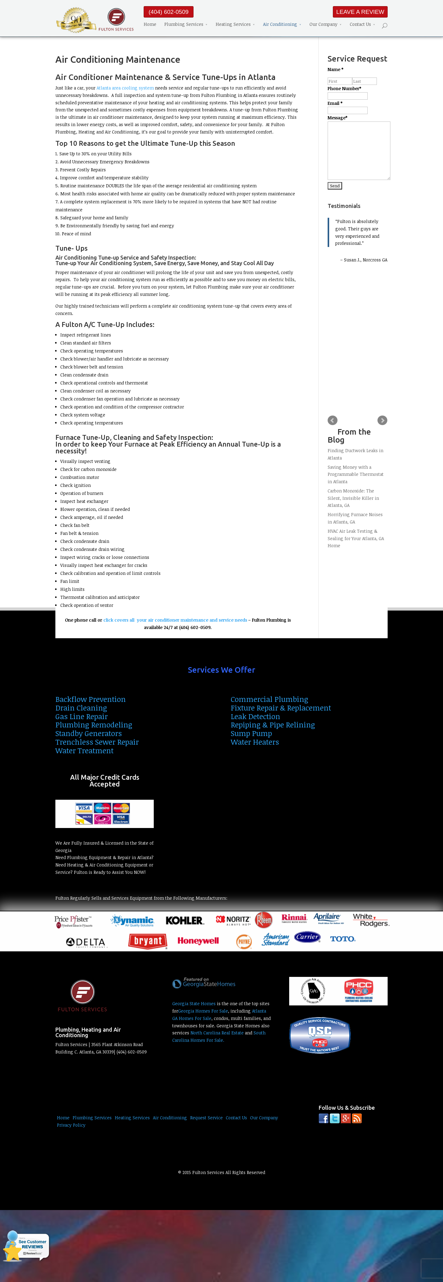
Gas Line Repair (81, 716)
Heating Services (233, 25)
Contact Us (360, 25)
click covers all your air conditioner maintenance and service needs (175, 620)
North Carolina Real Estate (217, 1033)
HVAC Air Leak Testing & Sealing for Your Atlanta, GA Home (356, 538)
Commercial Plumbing (269, 699)
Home (150, 25)
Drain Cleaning (81, 708)
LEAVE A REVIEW (360, 12)
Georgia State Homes (194, 1003)
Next (382, 420)
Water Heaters (255, 742)
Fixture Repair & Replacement (281, 708)
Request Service (206, 1118)
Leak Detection (255, 716)
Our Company (323, 25)
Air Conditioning (280, 25)
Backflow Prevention (90, 699)
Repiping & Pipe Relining (273, 724)
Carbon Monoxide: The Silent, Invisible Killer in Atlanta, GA (353, 498)
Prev (332, 420)
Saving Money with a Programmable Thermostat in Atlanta (356, 474)
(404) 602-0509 (169, 12)
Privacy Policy (71, 1125)
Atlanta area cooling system (125, 88)
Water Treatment (84, 750)
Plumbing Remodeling (93, 724)
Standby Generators (88, 733)
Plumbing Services (183, 25)
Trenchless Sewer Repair (97, 742)
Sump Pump (251, 733)
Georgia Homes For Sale (203, 1011)
